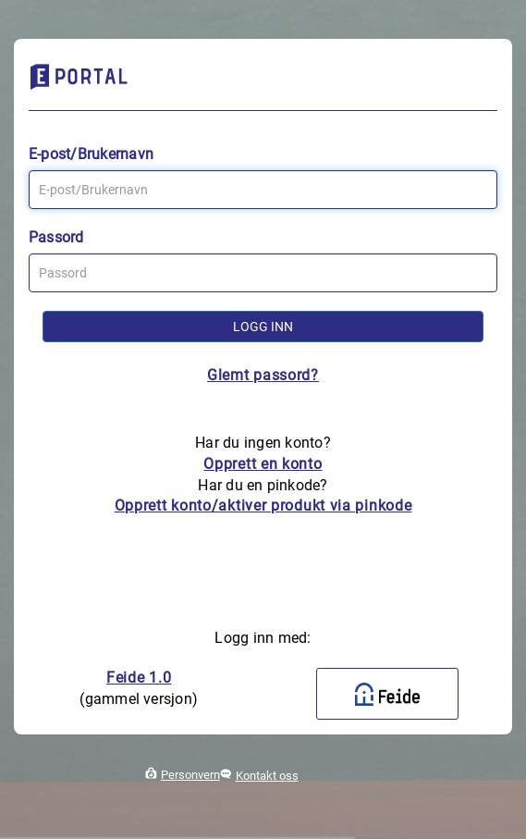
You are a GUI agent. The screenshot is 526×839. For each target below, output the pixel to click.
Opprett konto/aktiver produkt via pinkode (263, 505)
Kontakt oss (267, 776)
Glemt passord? (263, 375)
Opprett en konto (262, 464)
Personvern (190, 775)
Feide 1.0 (138, 677)
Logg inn (263, 326)
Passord (56, 237)
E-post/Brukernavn (91, 154)
